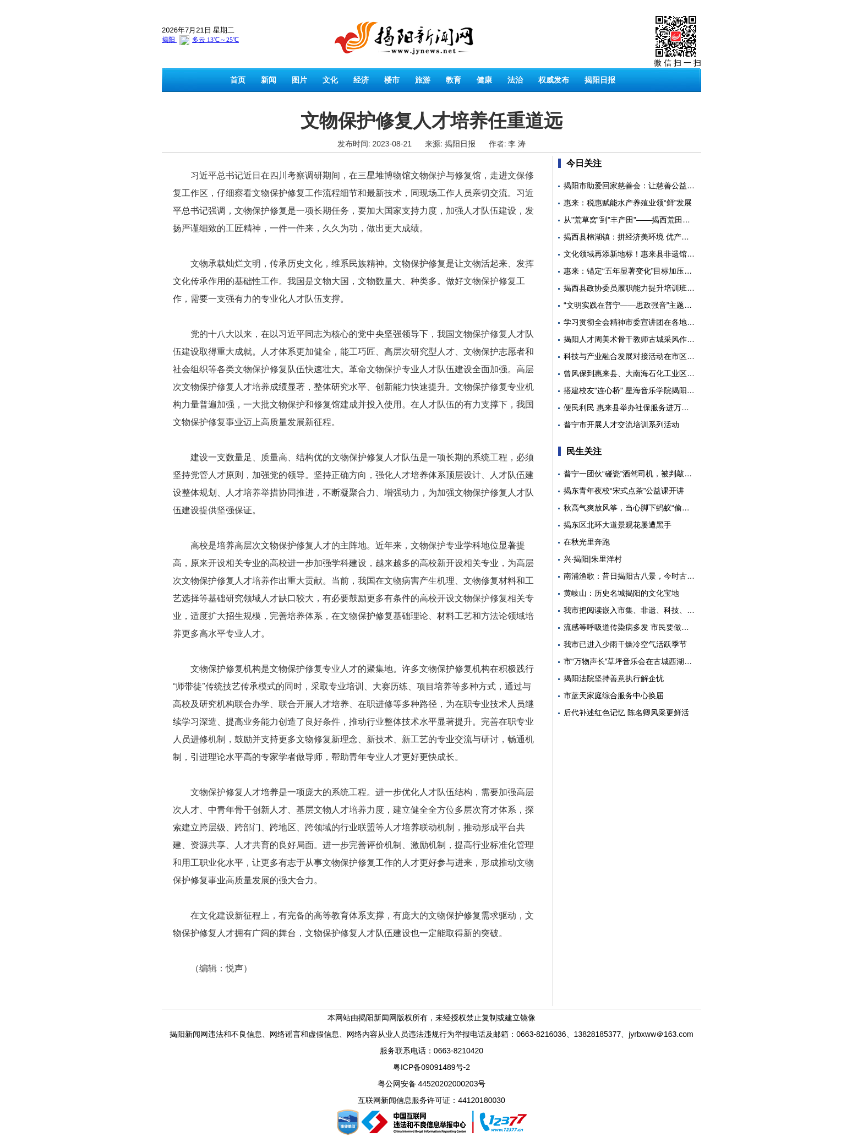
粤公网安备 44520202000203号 (432, 1083)
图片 (299, 79)
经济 (361, 79)
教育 (453, 79)
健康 (484, 79)
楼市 (392, 79)
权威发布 (553, 79)
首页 (237, 79)
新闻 (268, 79)
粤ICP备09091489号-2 (431, 1067)
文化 (330, 79)
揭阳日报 (600, 79)
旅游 (422, 79)
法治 (515, 79)
